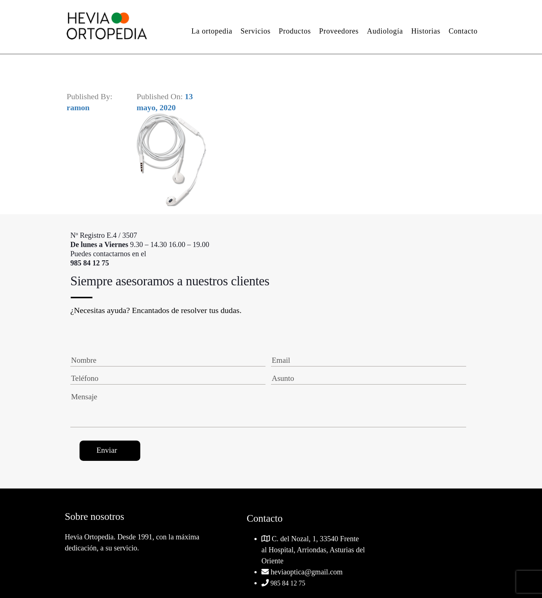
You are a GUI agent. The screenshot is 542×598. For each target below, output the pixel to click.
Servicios (255, 31)
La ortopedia (211, 31)
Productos (295, 31)
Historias (425, 31)
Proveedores (339, 31)
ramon (78, 107)
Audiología (385, 31)
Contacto (463, 31)
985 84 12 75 (287, 583)
